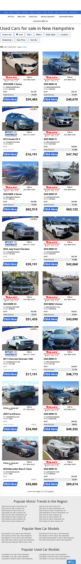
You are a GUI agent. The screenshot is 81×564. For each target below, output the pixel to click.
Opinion (39, 12)
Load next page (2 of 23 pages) (40, 491)
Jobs (57, 12)
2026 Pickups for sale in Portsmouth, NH (52, 510)
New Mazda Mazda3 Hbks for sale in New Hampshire (56, 538)
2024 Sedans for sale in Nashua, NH (14, 519)
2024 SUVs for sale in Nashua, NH (50, 517)
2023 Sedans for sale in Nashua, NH (51, 521)
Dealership (7, 40)
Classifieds (73, 12)
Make (39, 35)
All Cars (11, 17)
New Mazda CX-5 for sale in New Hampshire (16, 533)
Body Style (51, 35)
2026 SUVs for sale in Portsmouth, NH (14, 506)
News (12, 12)
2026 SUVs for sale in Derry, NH (49, 506)
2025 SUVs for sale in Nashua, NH (50, 515)
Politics (17, 12)
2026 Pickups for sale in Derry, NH (13, 510)
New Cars (21, 17)
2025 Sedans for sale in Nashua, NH (14, 517)
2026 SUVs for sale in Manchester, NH (51, 508)
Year (29, 35)
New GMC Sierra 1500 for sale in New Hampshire (18, 540)
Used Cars (33, 17)
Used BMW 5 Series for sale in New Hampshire (17, 559)
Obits (45, 12)
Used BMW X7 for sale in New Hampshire (52, 559)
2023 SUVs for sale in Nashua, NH (13, 521)
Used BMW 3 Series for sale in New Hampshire (54, 556)
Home (6, 12)
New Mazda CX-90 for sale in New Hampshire (17, 536)
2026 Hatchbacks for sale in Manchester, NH (53, 513)
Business (25, 12)
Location (65, 35)
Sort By (34, 40)
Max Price (22, 40)
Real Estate (64, 12)
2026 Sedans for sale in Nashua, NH (14, 513)
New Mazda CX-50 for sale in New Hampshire (54, 533)
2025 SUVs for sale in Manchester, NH (14, 515)
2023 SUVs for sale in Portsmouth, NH (51, 519)
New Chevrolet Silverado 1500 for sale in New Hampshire (17, 542)
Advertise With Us (40, 21)
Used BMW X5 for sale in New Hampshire (52, 554)
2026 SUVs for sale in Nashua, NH (13, 508)
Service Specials (48, 17)
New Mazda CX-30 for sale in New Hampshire (54, 536)
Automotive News (66, 17)
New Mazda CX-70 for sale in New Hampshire (17, 538)
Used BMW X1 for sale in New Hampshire (15, 556)
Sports (32, 12)
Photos (51, 12)
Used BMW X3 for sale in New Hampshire (15, 554)
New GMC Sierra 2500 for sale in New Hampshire (55, 540)
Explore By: (7, 35)
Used (19, 34)
